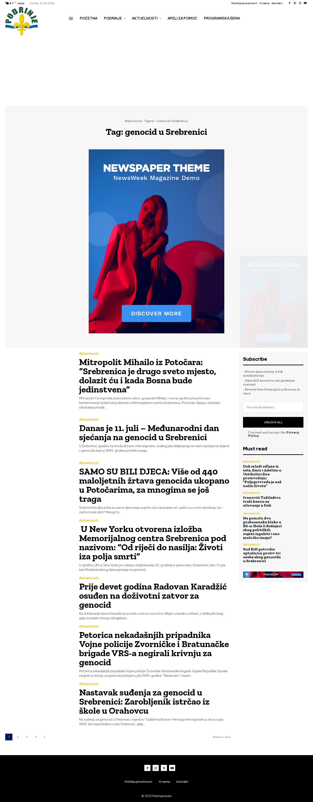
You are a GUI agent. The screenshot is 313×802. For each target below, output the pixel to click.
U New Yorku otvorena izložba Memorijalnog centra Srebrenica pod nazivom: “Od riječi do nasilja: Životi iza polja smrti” (152, 542)
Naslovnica (133, 121)
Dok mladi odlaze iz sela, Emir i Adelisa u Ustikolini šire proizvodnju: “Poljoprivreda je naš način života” (262, 476)
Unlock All (273, 422)
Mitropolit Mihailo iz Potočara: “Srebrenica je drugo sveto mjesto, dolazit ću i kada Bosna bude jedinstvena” (147, 375)
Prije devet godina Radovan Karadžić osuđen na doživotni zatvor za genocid (153, 595)
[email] (273, 407)
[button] (74, 28)
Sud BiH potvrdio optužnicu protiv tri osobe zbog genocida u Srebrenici (262, 555)
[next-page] (44, 737)
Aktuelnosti (88, 353)
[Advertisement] (156, 69)
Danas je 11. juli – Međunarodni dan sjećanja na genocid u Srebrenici (149, 432)
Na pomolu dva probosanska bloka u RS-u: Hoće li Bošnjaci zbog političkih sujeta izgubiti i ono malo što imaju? (262, 528)
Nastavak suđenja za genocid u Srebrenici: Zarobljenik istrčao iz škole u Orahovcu (144, 701)
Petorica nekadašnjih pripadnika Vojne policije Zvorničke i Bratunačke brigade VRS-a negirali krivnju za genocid (154, 648)
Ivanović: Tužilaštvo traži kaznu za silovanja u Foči (262, 501)
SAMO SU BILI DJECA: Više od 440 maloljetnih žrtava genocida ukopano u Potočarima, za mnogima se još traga (154, 485)
